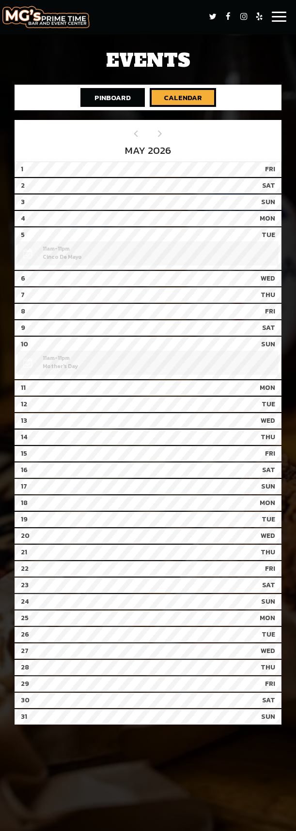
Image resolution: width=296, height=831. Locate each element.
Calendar (176, 97)
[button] (147, 253)
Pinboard (105, 97)
